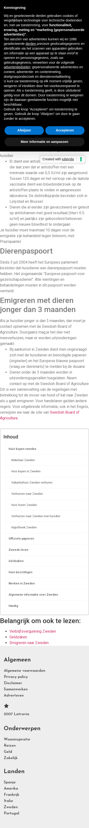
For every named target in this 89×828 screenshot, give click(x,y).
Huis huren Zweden (24, 505)
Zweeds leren (18, 550)
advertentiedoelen (17, 67)
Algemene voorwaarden (24, 671)
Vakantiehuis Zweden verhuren (31, 482)
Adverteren (14, 696)
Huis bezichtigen (20, 572)
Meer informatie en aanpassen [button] (44, 142)
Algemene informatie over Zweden (33, 594)
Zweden (11, 807)
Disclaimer (13, 683)
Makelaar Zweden (23, 460)
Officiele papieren (21, 538)
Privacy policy (16, 677)
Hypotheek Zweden (24, 527)
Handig (13, 606)
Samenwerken (16, 689)
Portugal (11, 813)
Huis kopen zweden (22, 449)
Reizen (10, 746)
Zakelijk (11, 758)
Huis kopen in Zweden (26, 471)
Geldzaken (16, 561)
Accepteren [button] (65, 130)
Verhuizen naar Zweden (27, 493)
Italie (8, 801)
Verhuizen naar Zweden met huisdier (35, 516)
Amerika (11, 789)
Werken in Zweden (22, 583)
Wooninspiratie (17, 739)
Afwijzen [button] (24, 130)
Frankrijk (11, 795)
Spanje (10, 782)
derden (31, 44)
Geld (8, 752)
